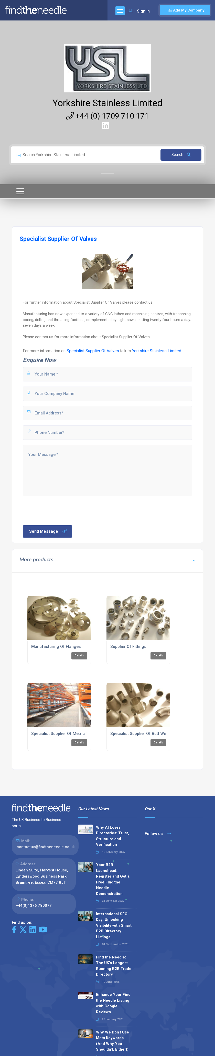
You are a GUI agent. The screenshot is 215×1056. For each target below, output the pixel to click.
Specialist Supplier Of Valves (93, 350)
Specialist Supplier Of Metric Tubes (64, 733)
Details (79, 655)
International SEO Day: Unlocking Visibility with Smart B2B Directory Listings (114, 925)
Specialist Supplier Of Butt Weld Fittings (147, 733)
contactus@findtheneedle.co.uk (46, 847)
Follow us (158, 833)
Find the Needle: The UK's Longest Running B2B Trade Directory (113, 966)
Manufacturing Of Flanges (56, 646)
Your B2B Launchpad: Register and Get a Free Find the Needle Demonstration (113, 879)
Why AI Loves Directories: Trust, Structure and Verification (112, 836)
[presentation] (61, 510)
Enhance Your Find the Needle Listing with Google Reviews (113, 1003)
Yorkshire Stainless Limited (107, 103)
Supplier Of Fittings (128, 646)
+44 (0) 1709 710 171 (107, 115)
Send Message (48, 531)
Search (181, 154)
